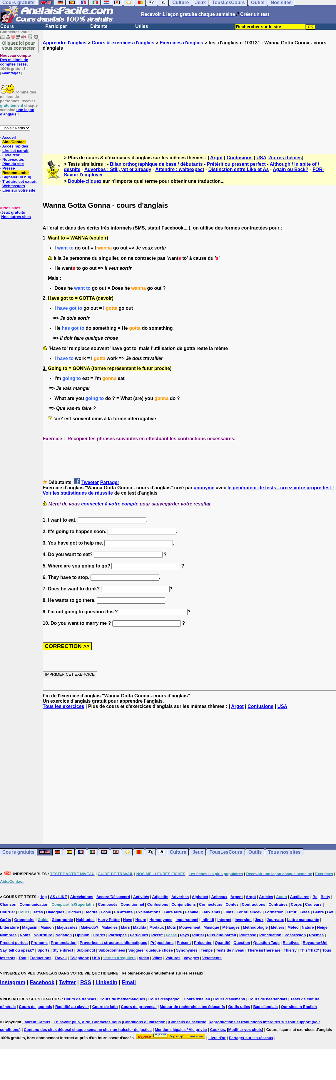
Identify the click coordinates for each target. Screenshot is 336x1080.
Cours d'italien (197, 999)
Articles (266, 897)
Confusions (240, 157)
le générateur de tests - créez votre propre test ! (281, 487)
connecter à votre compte (109, 503)
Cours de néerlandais (267, 999)
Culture (178, 852)
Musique (211, 927)
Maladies (110, 927)
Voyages (191, 958)
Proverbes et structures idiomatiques (113, 942)
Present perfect (14, 942)
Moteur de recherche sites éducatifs (192, 1006)
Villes (157, 958)
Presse (8, 168)
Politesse (247, 935)
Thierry (290, 950)
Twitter (67, 982)
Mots (171, 927)
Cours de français (80, 999)
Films (228, 912)
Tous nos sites (284, 852)
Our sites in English (299, 1006)
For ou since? (249, 912)
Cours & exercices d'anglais (123, 42)
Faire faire (173, 912)
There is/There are (264, 950)
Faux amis (210, 912)
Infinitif (207, 919)
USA (261, 157)
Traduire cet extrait (19, 181)
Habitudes (85, 919)
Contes (231, 904)
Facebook (42, 982)
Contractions (253, 904)
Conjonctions (183, 904)
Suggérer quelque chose (150, 950)
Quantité (222, 942)
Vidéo (144, 958)
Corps (296, 904)
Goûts (5, 919)
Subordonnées (111, 950)
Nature (308, 927)
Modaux (156, 927)
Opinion (82, 935)
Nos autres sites (16, 217)
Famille (191, 912)
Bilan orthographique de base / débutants (156, 164)
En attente (123, 912)
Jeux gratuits (13, 212)
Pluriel (198, 935)
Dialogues (55, 912)
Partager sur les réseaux (251, 1038)
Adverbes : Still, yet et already (117, 169)
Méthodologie (255, 927)
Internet (225, 919)
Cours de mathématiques (122, 999)
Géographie (62, 919)
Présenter (203, 942)
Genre (318, 912)
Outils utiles (239, 1006)
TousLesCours (226, 852)
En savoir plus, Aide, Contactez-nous (87, 1022)
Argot (216, 157)
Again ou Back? (290, 169)
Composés (107, 904)
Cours (7, 26)
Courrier (7, 912)
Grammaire (24, 919)
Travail (61, 958)
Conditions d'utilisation (144, 1022)
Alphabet (200, 897)
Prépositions (162, 942)
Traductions (40, 958)
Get (330, 912)
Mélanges (231, 927)
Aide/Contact (14, 142)
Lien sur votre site (18, 190)
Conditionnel (132, 904)
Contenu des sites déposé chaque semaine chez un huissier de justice (88, 1029)
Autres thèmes (285, 157)
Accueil (9, 137)
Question (241, 942)
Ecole (106, 912)
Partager (109, 482)
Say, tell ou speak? (17, 950)
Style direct (63, 950)
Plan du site (13, 164)
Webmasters (13, 186)
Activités (141, 897)
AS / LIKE (58, 897)
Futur (291, 912)
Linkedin (106, 982)
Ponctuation (270, 935)
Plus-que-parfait (221, 935)
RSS (85, 982)
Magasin (29, 927)
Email (129, 982)
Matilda (139, 927)
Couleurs (313, 904)
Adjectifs (160, 897)
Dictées (74, 912)
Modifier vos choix (245, 1029)
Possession (295, 935)
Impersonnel (186, 919)
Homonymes (160, 919)
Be (314, 897)
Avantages (10, 73)
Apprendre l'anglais (64, 42)
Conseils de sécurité (187, 1022)
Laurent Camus (36, 1022)
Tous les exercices (63, 706)
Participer (56, 26)
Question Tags (266, 942)
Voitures (173, 958)
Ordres (99, 935)
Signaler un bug (16, 177)
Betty (325, 897)
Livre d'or (11, 155)
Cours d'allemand (229, 999)
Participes (117, 935)
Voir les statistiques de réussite (78, 492)
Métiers (278, 927)
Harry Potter (109, 919)
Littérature (9, 927)
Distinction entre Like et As (238, 169)
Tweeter (90, 482)
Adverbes (180, 897)
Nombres (8, 935)
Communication (34, 904)
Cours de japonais (35, 1006)
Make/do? (89, 927)
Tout (22, 958)
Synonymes (187, 950)
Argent (236, 897)
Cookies (217, 1029)
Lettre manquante (303, 919)
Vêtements (212, 958)
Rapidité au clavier (72, 1006)
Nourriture (43, 935)
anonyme (204, 487)
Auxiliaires (299, 897)
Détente (99, 26)
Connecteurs (210, 904)
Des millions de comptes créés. (15, 59)
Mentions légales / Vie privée (181, 1029)
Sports (43, 950)
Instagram (12, 982)
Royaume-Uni (315, 942)
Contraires (277, 904)
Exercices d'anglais (181, 42)
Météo (293, 927)
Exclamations (148, 912)
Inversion (243, 919)
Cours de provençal (138, 1006)
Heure (141, 919)
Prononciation (63, 942)
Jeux (198, 852)
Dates (38, 912)
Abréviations (81, 897)
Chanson (8, 904)
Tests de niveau (230, 950)
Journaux (275, 919)
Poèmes (316, 935)
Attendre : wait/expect (179, 169)
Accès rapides (15, 146)
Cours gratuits (18, 852)
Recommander (15, 172)
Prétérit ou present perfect (236, 164)
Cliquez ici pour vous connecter (18, 45)
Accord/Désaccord (113, 897)
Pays (184, 935)
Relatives (291, 942)
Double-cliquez (84, 181)
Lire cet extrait (15, 150)
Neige (322, 927)
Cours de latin (105, 1006)
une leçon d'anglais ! (17, 112)
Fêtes (305, 912)
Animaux (219, 897)
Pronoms (39, 942)
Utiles (141, 26)
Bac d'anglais (265, 1006)
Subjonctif (85, 950)
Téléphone (79, 958)
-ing (43, 897)
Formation (274, 912)
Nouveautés (13, 159)
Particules (139, 935)
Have (127, 919)
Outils (255, 852)
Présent (184, 942)
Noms (25, 935)
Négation (64, 935)
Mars (125, 927)
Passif (157, 935)
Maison (47, 927)
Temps (207, 950)
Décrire (91, 912)
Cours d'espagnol (164, 999)
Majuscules (67, 927)
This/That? (309, 950)
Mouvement (189, 927)
